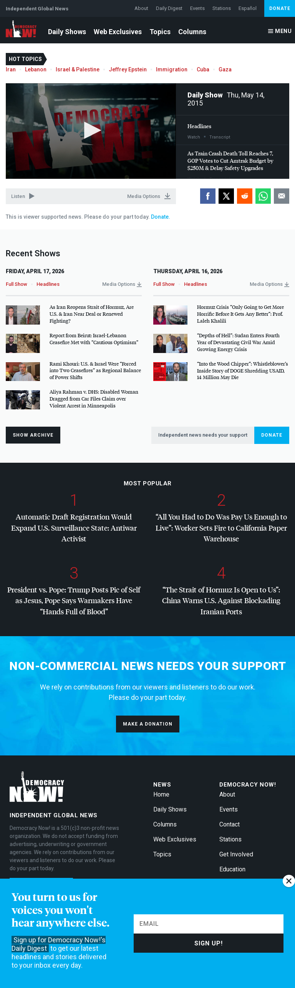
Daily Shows (67, 32)
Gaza (225, 69)
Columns (192, 32)
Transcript (219, 137)
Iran (11, 69)
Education (232, 869)
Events (197, 8)
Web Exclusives (118, 32)
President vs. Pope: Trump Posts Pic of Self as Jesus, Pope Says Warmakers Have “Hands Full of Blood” (73, 600)
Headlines (199, 126)
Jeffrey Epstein (128, 69)
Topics (160, 32)
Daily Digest (169, 8)
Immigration (171, 69)
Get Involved (236, 854)
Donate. (160, 217)
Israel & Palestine (77, 69)
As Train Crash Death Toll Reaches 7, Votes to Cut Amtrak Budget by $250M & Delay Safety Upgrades (230, 161)
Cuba (203, 69)
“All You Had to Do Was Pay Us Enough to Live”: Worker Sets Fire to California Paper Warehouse (221, 527)
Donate (279, 8)
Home (161, 794)
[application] (91, 131)
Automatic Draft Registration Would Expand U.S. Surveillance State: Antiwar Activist (74, 527)
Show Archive (33, 435)
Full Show (16, 284)
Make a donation (147, 724)
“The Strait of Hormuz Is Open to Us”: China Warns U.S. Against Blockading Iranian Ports (221, 600)
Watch (193, 137)
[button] (90, 130)
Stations (221, 8)
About (141, 8)
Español (248, 8)
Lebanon (35, 69)
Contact (229, 824)
